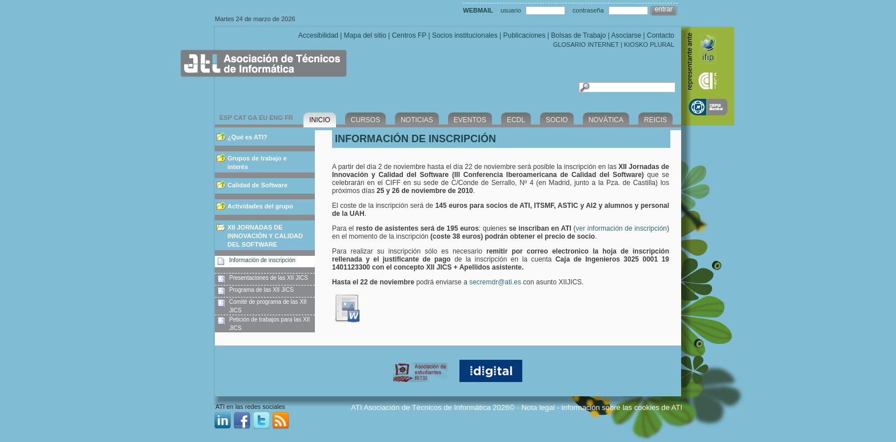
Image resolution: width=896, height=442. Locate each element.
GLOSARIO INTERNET (586, 44)
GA (252, 117)
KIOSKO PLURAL (649, 44)
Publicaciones (524, 35)
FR (289, 117)
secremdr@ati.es (496, 282)
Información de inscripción (262, 260)
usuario (511, 10)
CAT (240, 117)
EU (263, 117)
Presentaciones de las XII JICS (268, 278)
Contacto (660, 35)
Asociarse (626, 35)
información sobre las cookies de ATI (622, 407)
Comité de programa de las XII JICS (268, 306)
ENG (276, 117)
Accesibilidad (318, 35)
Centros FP (409, 35)
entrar (664, 9)
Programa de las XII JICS (261, 290)
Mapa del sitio (365, 35)
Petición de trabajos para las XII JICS (269, 323)
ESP (225, 117)
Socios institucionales (465, 35)
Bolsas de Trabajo (578, 35)
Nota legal (538, 407)
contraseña (588, 10)
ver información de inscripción (621, 228)
